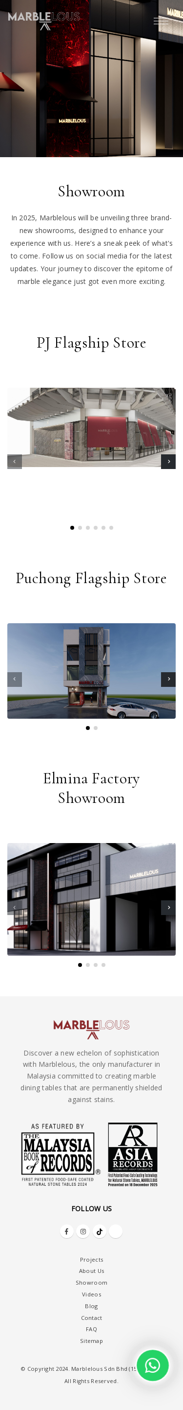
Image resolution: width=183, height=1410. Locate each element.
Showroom (91, 1282)
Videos (91, 1294)
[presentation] (14, 461)
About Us (91, 1270)
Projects (91, 1259)
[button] (72, 527)
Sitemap (91, 1340)
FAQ (91, 1329)
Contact (91, 1317)
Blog (91, 1306)
